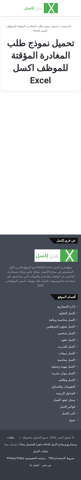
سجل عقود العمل (64, 400)
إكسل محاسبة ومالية (62, 320)
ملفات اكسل (40, 451)
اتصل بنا (34, 465)
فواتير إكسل (67, 406)
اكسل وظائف (66, 380)
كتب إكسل (68, 413)
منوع (72, 420)
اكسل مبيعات (67, 353)
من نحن (46, 465)
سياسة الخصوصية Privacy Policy (26, 458)
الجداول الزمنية (65, 393)
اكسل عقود (68, 340)
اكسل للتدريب (66, 346)
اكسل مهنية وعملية (63, 366)
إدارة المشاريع (66, 306)
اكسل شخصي (66, 333)
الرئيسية (68, 26)
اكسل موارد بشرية (63, 373)
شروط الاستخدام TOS (61, 458)
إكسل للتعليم (67, 313)
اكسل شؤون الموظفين (60, 326)
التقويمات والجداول (63, 386)
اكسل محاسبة (66, 360)
